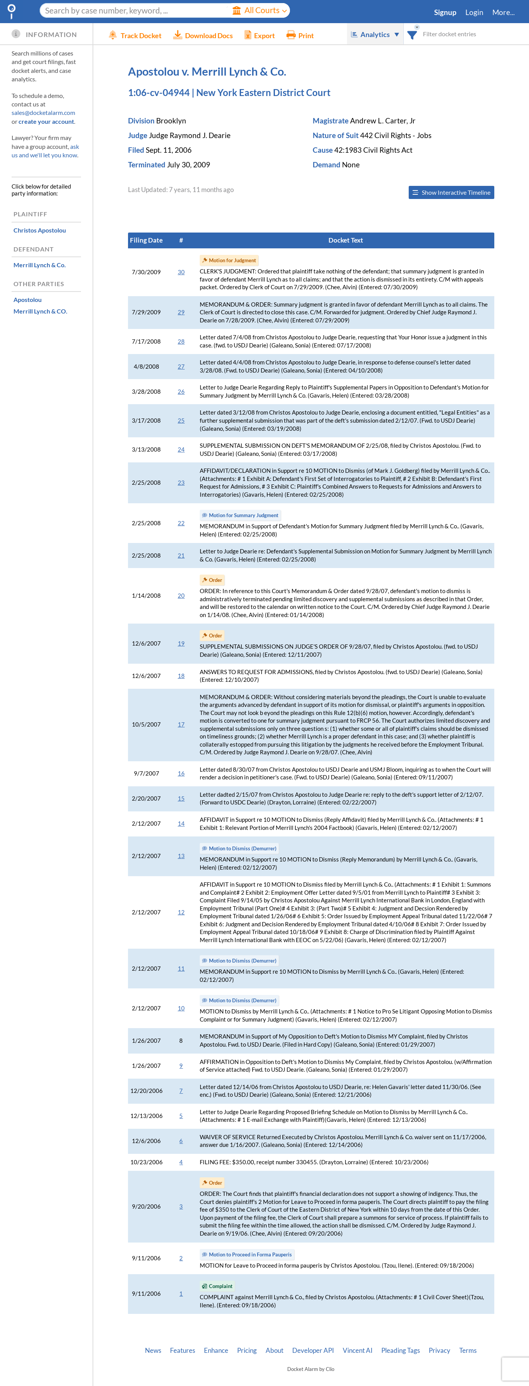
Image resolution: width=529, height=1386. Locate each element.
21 (181, 555)
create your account (46, 121)
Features (182, 1350)
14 (181, 823)
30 (181, 272)
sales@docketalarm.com (43, 112)
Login (474, 12)
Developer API (313, 1350)
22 (181, 523)
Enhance (216, 1350)
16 (181, 773)
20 (181, 595)
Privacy (439, 1350)
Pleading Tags (400, 1350)
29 (181, 312)
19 (181, 643)
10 (181, 1008)
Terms (468, 1350)
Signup (445, 12)
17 (181, 724)
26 (181, 391)
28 (181, 341)
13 (181, 856)
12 (181, 912)
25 (181, 420)
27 (181, 366)
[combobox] (412, 33)
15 (181, 798)
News (153, 1350)
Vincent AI (357, 1350)
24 (181, 449)
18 (181, 676)
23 (181, 482)
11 (181, 968)
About (274, 1350)
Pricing (247, 1350)
